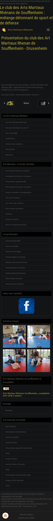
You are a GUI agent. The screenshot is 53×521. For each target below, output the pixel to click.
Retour (26, 103)
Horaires (8, 214)
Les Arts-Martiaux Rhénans (16, 122)
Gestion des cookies (26, 518)
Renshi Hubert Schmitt (14, 284)
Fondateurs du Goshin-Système (18, 176)
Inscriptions (10, 149)
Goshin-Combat (11, 219)
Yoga (7, 470)
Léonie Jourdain (11, 246)
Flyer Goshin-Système (14, 209)
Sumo (7, 453)
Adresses (9, 155)
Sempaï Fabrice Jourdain (15, 268)
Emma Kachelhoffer (13, 241)
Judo (7, 486)
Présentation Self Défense (15, 432)
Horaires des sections (14, 144)
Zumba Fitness (11, 443)
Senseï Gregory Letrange (15, 257)
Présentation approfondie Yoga (18, 475)
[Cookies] (5, 516)
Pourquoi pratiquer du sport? (17, 128)
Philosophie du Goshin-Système (18, 187)
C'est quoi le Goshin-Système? (17, 171)
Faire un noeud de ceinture (16, 225)
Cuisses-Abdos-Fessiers (15, 464)
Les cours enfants (12, 198)
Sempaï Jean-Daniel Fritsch (16, 262)
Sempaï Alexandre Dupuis (15, 273)
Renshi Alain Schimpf (13, 279)
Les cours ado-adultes (14, 203)
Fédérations (10, 138)
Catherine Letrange (13, 252)
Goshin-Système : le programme (18, 192)
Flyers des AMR (11, 133)
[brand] (18, 29)
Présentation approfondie (15, 182)
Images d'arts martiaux (14, 480)
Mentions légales (26, 515)
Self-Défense (10, 426)
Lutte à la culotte (12, 437)
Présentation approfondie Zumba (18, 448)
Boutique (8, 410)
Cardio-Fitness (11, 459)
